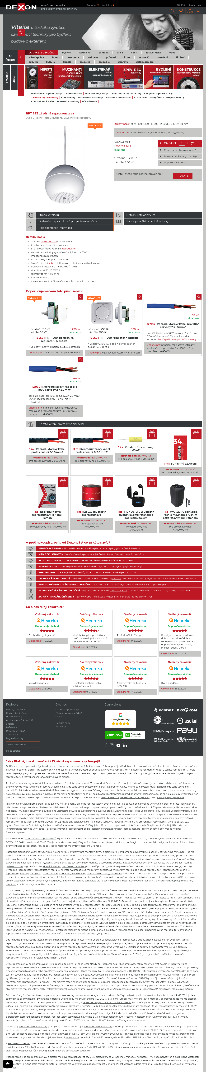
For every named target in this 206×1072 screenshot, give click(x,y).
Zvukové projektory (96, 93)
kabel (52, 263)
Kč (190, 10)
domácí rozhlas (52, 866)
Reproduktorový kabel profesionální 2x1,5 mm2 (47, 451)
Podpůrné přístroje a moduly (167, 97)
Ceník (59, 716)
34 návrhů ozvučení (180, 463)
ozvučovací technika (73, 866)
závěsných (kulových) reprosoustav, (146, 981)
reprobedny (12, 873)
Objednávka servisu (17, 744)
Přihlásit (181, 5)
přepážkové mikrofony (86, 869)
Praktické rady (14, 716)
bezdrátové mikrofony (112, 869)
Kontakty (107, 5)
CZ (198, 10)
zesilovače (116, 873)
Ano (184, 176)
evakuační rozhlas (182, 862)
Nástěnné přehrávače (118, 97)
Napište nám (63, 723)
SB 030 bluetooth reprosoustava (91, 513)
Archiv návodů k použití (19, 720)
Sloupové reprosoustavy (158, 93)
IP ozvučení (140, 97)
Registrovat (195, 5)
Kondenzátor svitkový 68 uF (136, 449)
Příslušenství (89, 101)
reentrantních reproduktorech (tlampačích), (125, 797)
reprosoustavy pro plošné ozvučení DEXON (107, 1002)
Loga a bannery (14, 738)
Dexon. (62, 957)
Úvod (29, 117)
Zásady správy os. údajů (69, 713)
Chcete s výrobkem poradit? (180, 150)
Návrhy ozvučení (15, 709)
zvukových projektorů (173, 978)
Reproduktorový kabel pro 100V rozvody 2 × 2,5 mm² (54, 388)
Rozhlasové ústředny (90, 97)
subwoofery (78, 873)
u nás (149, 596)
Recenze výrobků (15, 731)
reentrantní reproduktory (57, 873)
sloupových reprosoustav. (68, 978)
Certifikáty (12, 734)
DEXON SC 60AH (15, 842)
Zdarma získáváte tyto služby (180, 156)
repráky (55, 869)
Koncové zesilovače (42, 101)
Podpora (91, 5)
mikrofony (66, 869)
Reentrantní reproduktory (126, 93)
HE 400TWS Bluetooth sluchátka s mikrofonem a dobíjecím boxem (136, 514)
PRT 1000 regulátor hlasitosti (114, 337)
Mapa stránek (13, 750)
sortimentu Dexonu (19, 1043)
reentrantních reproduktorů (40, 838)
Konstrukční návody (17, 713)
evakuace (159, 862)
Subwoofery (68, 97)
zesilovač (145, 1006)
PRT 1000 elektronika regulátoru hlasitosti (55, 339)
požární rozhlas (14, 866)
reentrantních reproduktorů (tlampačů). (28, 981)
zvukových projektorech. (170, 797)
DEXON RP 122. (52, 821)
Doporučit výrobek (174, 162)
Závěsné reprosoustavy (44, 97)
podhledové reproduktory (147, 869)
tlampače (35, 873)
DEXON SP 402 (137, 971)
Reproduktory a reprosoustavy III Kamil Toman (47, 514)
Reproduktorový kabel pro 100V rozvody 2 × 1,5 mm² (173, 325)
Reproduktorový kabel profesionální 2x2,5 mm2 (91, 451)
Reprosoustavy (73, 93)
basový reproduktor (69, 919)
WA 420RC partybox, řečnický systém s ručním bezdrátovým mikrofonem (180, 514)
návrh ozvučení (118, 590)
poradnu (116, 578)
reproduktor (69, 248)
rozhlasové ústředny (98, 873)
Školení (10, 723)
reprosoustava (49, 241)
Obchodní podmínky (67, 709)
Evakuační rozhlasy (68, 101)
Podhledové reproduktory (46, 93)
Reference (11, 727)
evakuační (159, 939)
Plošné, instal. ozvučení (48, 117)
